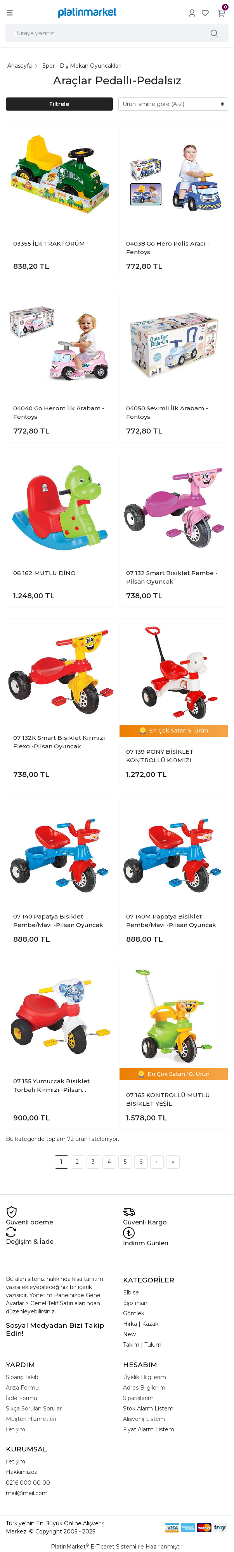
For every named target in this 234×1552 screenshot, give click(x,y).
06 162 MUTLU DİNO (44, 571)
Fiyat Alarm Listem (148, 1427)
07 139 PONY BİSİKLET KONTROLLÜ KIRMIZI (160, 754)
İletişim (15, 1459)
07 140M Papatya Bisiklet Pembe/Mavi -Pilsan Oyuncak (171, 919)
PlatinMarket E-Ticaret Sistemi (93, 1545)
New (129, 1332)
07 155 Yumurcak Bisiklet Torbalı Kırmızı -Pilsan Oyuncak (51, 1084)
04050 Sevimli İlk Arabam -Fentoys (167, 411)
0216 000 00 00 (28, 1480)
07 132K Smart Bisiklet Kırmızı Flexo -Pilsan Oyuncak (59, 740)
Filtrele (59, 102)
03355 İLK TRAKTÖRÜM (49, 242)
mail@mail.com (27, 1491)
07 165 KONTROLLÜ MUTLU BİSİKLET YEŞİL (168, 1098)
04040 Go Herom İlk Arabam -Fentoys (58, 411)
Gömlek (133, 1311)
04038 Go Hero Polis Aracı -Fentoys (168, 246)
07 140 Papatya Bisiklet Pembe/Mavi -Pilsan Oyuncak (58, 919)
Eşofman (135, 1301)
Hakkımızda (22, 1470)
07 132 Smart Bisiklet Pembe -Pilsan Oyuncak (172, 576)
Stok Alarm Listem (148, 1406)
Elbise (131, 1290)
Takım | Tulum (142, 1343)
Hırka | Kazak (140, 1322)
